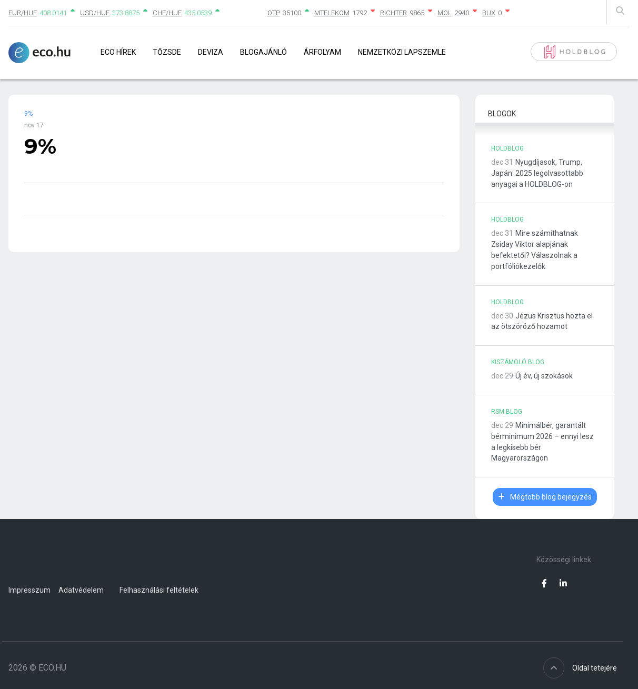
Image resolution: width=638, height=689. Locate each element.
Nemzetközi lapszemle (402, 52)
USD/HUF (94, 13)
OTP (273, 13)
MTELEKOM (332, 13)
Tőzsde (167, 52)
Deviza (210, 52)
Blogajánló (263, 52)
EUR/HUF (22, 13)
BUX (488, 13)
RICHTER (393, 13)
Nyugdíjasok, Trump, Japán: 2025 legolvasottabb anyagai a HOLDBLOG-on (537, 173)
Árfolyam (322, 52)
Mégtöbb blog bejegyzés (545, 497)
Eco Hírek (118, 52)
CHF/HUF (167, 13)
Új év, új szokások (544, 376)
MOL (444, 13)
